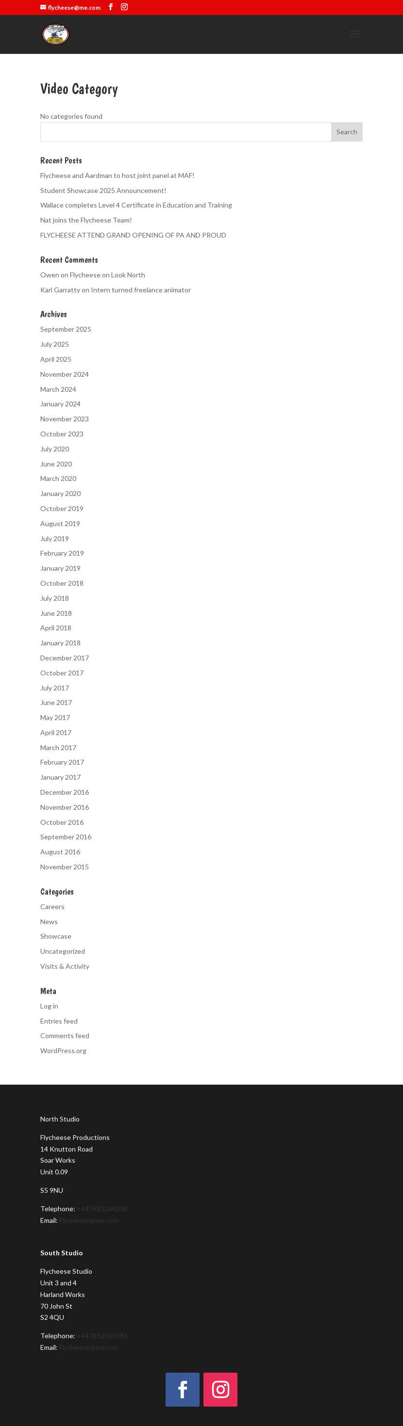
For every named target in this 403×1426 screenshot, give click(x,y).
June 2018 (56, 613)
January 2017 (60, 777)
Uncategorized (62, 951)
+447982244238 (102, 1208)
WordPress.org (63, 1050)
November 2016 (64, 807)
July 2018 (54, 598)
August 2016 (60, 852)
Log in (49, 1006)
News (49, 921)
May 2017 (55, 717)
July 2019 (54, 538)
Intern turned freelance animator (141, 290)
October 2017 (62, 673)
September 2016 (65, 837)
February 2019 (62, 553)
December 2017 (64, 658)
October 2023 (62, 434)
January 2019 (60, 568)
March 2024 (58, 389)
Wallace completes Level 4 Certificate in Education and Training (136, 205)
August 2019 (60, 523)
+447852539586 (102, 1335)
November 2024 (64, 374)
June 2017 (56, 702)
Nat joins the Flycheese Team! (86, 220)
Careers (52, 906)
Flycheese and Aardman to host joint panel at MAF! (117, 175)
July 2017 (54, 688)
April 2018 (55, 628)
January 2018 (60, 643)
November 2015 (64, 867)
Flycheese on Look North (107, 275)
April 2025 (55, 359)
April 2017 (55, 732)
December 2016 (64, 792)
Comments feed (64, 1035)
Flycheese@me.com (89, 1220)
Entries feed (59, 1021)
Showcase (55, 936)
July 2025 (54, 344)
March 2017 (58, 747)
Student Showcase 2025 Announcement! (103, 190)
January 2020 (60, 493)
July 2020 (54, 449)
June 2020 (56, 464)
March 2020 (58, 478)
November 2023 (64, 419)
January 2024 (60, 404)
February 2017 (62, 762)
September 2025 (65, 329)
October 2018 (62, 583)
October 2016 (62, 822)
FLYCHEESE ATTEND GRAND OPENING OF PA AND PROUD (133, 235)
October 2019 (62, 508)
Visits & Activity (64, 966)
